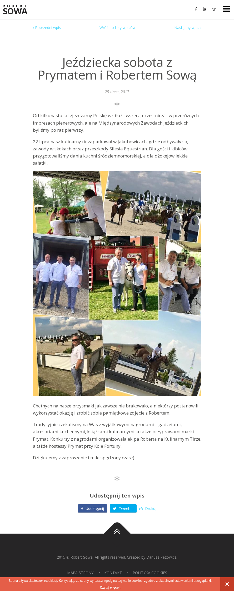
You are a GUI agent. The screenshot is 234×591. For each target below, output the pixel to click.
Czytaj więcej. (110, 587)
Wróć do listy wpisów (117, 27)
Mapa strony (80, 572)
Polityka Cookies (150, 572)
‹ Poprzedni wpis (47, 27)
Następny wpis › (187, 27)
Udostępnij (92, 508)
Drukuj (147, 508)
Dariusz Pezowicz (161, 557)
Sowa (18, 10)
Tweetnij (123, 508)
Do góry (117, 533)
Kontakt (113, 572)
